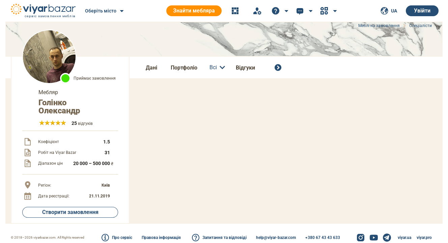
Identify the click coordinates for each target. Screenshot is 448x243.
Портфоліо (184, 67)
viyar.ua (404, 237)
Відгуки (245, 67)
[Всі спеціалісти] (279, 67)
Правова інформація (161, 237)
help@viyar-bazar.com (276, 237)
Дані (151, 67)
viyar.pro (424, 237)
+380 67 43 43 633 (322, 237)
